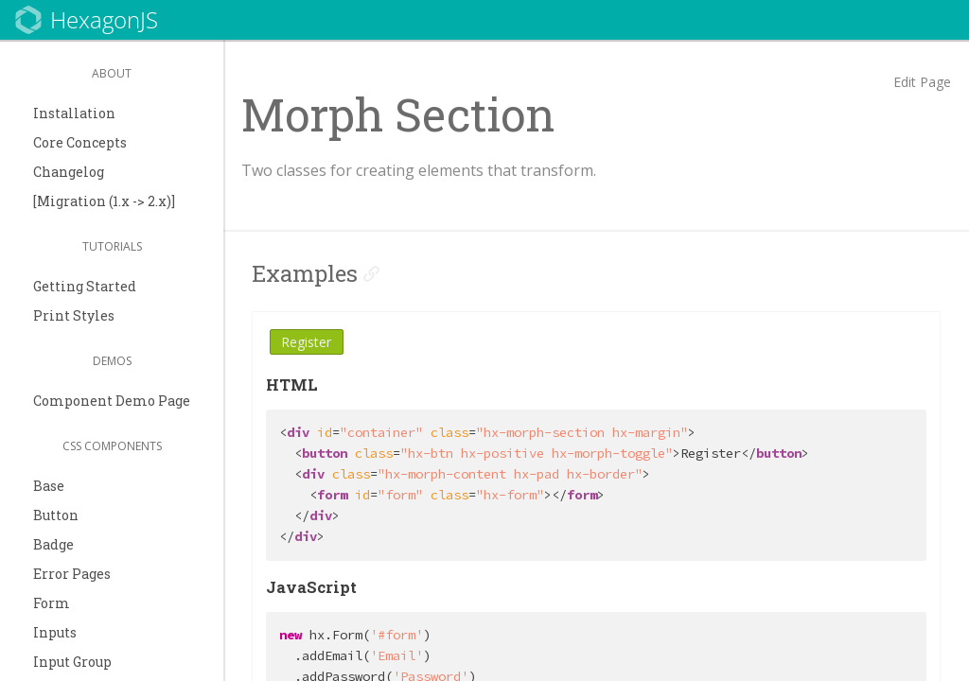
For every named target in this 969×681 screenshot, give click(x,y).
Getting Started (84, 286)
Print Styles (74, 315)
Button (56, 515)
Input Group (72, 662)
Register (306, 342)
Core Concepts (80, 142)
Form (51, 603)
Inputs (55, 632)
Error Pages (72, 574)
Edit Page (922, 82)
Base (48, 486)
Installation (74, 113)
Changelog (68, 172)
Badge (53, 544)
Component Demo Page (111, 401)
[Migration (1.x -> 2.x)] (104, 201)
